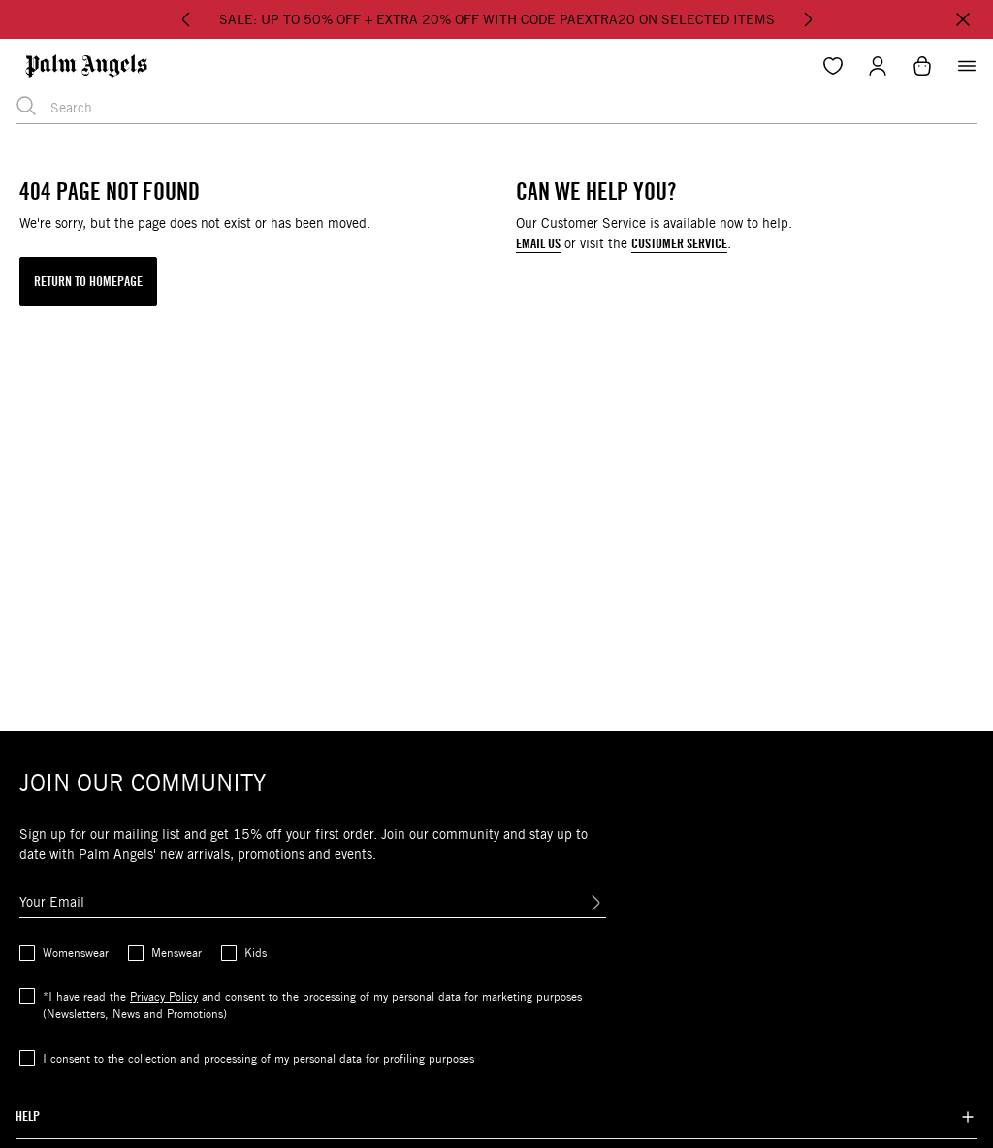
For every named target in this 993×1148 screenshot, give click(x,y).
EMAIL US (538, 244)
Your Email (51, 901)
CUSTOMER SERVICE (679, 244)
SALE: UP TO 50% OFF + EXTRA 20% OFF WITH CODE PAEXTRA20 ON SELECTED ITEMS (497, 19)
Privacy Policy (164, 996)
